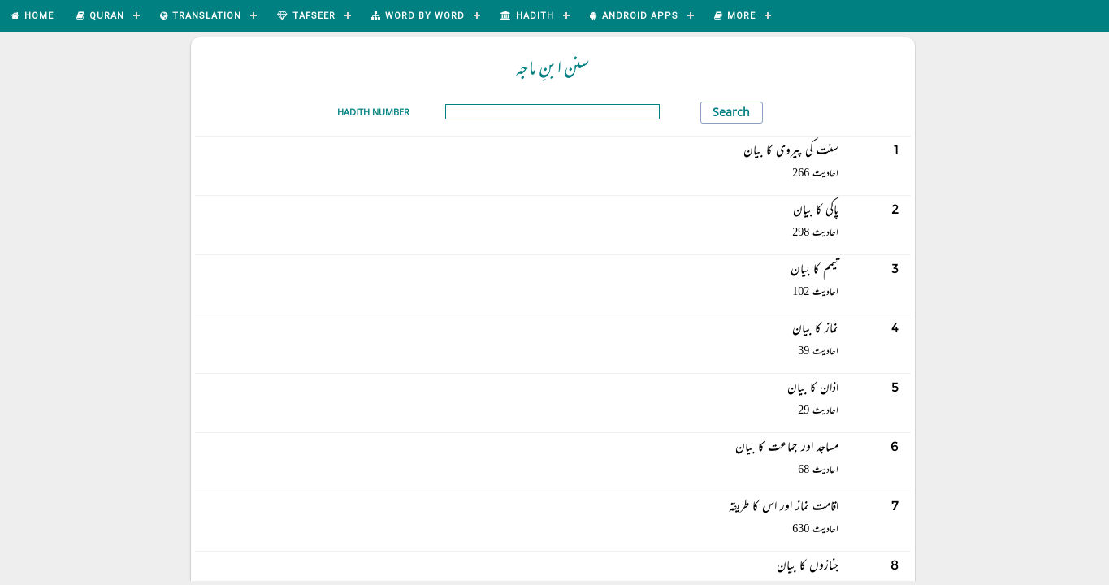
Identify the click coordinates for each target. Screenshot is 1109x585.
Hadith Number (373, 112)
